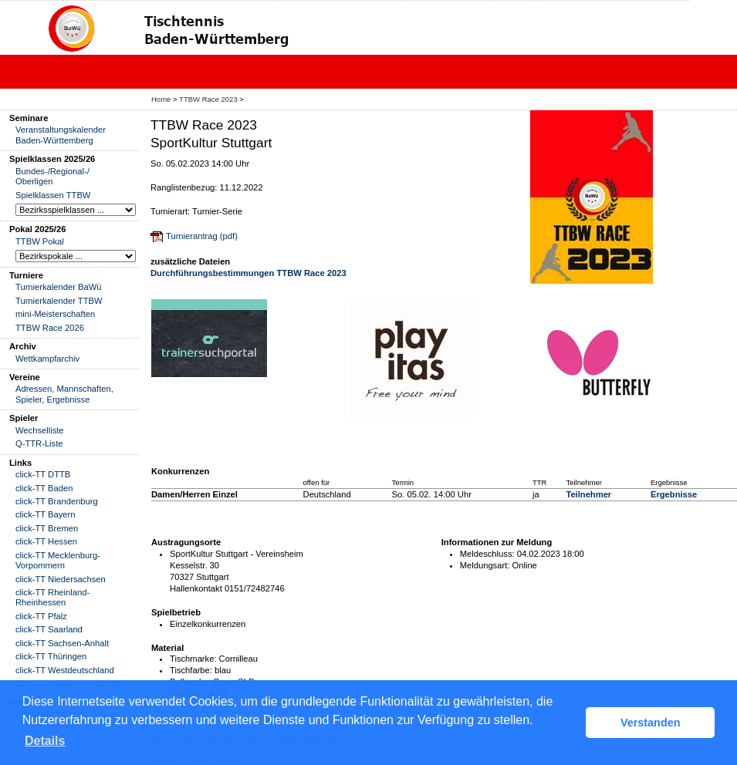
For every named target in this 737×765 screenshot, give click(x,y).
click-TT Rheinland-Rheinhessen (52, 597)
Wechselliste (39, 430)
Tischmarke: (193, 658)
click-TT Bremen (46, 528)
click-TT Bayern (45, 514)
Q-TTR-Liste (39, 443)
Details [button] (45, 740)
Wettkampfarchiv (47, 358)
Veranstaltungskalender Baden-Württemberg (60, 134)
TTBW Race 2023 (208, 99)
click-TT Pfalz (41, 616)
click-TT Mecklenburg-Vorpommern (57, 560)
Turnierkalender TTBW (59, 300)
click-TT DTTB (42, 474)
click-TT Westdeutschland (64, 670)
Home (161, 99)
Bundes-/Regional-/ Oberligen (52, 176)
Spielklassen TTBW (52, 195)
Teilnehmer (588, 494)
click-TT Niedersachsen (60, 579)
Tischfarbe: (191, 670)
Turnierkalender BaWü (58, 287)
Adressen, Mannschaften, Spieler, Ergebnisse (64, 393)
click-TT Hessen (46, 541)
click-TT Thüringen (50, 656)
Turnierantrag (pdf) (202, 236)
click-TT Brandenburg (56, 501)
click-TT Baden (44, 488)
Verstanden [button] (650, 722)
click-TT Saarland (49, 629)
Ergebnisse (674, 494)
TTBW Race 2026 (49, 327)
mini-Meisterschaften (55, 313)
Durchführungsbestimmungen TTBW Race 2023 (248, 273)
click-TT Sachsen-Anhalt (62, 643)
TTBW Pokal (39, 241)
